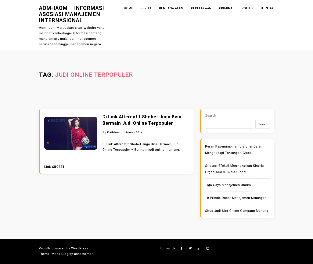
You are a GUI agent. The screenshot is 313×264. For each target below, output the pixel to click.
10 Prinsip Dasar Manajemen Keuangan (236, 198)
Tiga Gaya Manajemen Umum (228, 185)
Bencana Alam (171, 8)
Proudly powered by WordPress (64, 248)
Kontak (267, 8)
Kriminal (226, 8)
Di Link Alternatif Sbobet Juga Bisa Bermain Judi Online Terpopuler (141, 120)
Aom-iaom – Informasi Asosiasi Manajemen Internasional (71, 14)
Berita (146, 8)
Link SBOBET (54, 167)
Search (210, 116)
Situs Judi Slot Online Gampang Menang (236, 211)
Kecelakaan (201, 8)
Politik (248, 8)
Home (128, 8)
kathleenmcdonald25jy (124, 132)
